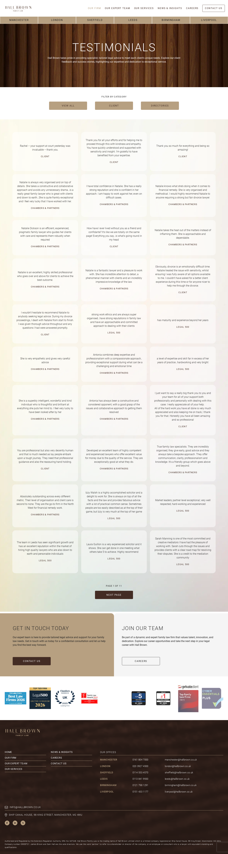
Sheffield (95, 20)
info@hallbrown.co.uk (25, 800)
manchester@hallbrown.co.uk (181, 753)
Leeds (132, 20)
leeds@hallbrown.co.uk (177, 772)
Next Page (114, 594)
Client (114, 105)
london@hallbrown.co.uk (178, 759)
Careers (147, 661)
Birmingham (171, 20)
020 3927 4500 (140, 759)
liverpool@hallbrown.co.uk (179, 785)
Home (8, 745)
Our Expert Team (16, 757)
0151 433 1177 (140, 785)
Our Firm (10, 751)
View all (68, 105)
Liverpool (209, 20)
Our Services (13, 762)
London (57, 20)
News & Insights (62, 745)
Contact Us (25, 661)
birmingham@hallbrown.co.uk (180, 778)
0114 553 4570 (140, 766)
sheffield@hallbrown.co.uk (179, 766)
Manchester (19, 20)
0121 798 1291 (140, 778)
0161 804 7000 (140, 753)
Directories (160, 105)
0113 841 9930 (140, 772)
